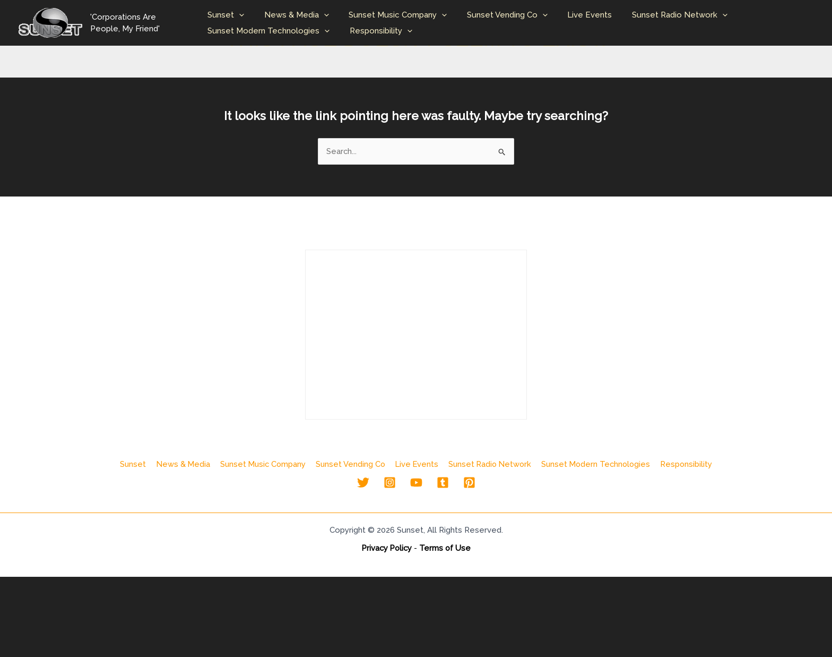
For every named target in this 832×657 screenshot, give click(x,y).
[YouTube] (416, 483)
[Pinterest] (469, 483)
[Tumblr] (443, 483)
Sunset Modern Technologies (272, 31)
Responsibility (380, 31)
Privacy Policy (386, 548)
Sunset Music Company (393, 15)
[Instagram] (390, 483)
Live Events (577, 15)
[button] (243, 15)
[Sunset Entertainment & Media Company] (50, 22)
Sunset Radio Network (663, 15)
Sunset (229, 15)
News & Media (296, 15)
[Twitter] (363, 483)
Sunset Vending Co (498, 15)
